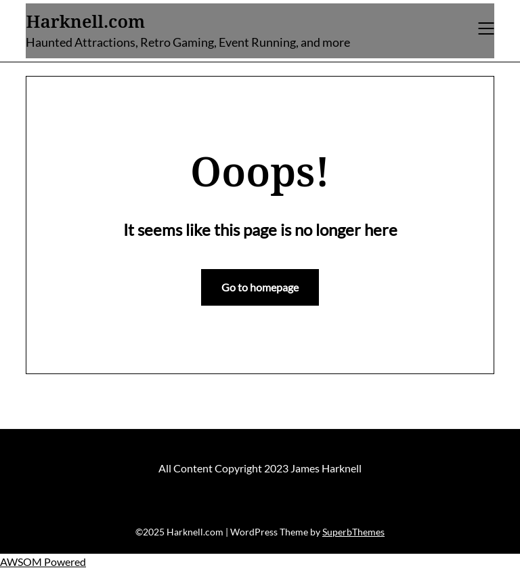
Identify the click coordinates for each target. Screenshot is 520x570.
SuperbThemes (353, 531)
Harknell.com (85, 21)
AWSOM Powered (43, 561)
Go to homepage (260, 287)
